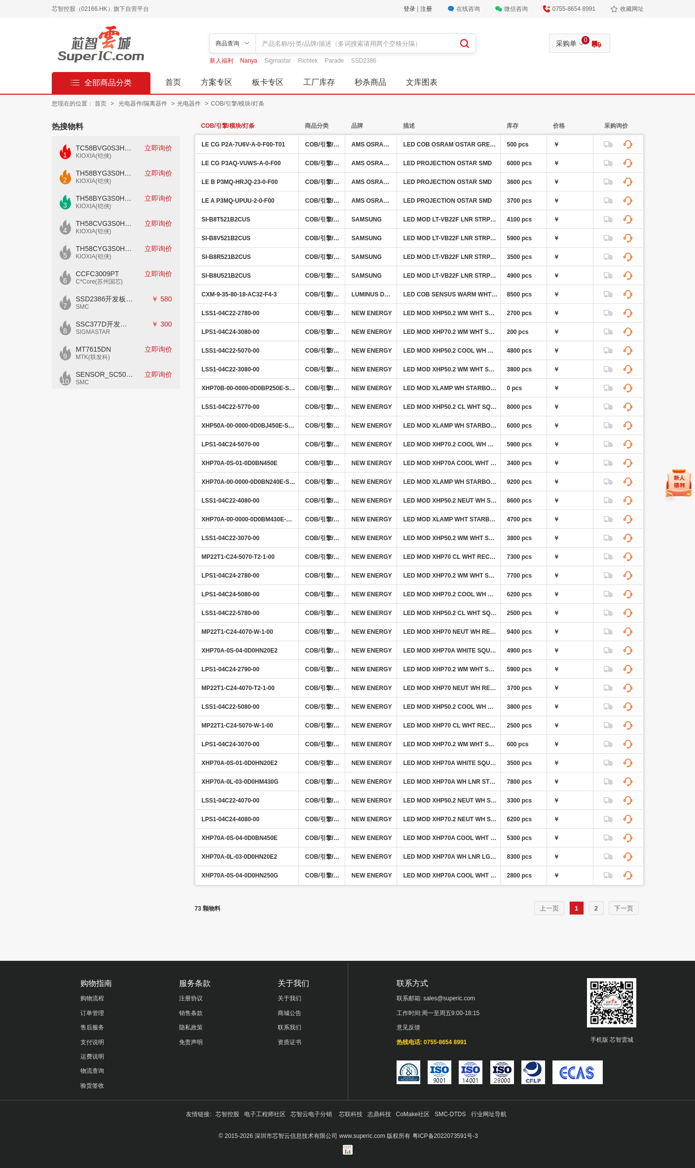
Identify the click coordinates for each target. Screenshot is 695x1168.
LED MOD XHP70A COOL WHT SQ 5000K (450, 463)
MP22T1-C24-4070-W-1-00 (237, 631)
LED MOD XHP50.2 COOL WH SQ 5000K (450, 350)
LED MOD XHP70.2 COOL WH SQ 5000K (450, 444)
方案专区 (216, 82)
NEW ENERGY (372, 313)
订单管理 (92, 1013)
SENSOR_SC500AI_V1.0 (105, 374)
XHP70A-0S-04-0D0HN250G (240, 875)
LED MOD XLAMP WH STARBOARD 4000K (450, 481)
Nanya (249, 60)
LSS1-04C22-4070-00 (230, 800)
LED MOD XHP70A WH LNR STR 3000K (450, 781)
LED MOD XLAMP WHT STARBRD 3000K (450, 519)
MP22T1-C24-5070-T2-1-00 (238, 556)
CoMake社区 (413, 1114)
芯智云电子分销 (312, 1114)
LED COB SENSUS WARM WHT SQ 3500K (450, 294)
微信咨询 (516, 8)
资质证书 (289, 1042)
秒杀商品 (370, 82)
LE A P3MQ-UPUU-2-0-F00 (238, 200)
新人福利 (222, 60)
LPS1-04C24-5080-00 (230, 594)
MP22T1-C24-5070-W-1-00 (237, 725)
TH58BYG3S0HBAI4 (105, 173)
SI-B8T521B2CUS (226, 219)
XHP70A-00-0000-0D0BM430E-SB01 (249, 519)
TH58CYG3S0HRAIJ (105, 249)
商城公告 (289, 1013)
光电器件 (189, 103)
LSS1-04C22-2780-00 (230, 313)
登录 (410, 8)
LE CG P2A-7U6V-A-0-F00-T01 (243, 144)
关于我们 (289, 998)
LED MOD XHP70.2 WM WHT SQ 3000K (450, 331)
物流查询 (92, 1070)
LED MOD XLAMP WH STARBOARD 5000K (450, 388)
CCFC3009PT (97, 274)
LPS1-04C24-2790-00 (230, 669)
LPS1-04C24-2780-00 (230, 575)
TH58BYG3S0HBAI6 (105, 198)
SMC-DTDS (450, 1114)
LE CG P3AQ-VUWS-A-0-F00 (241, 163)
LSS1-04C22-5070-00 (230, 350)
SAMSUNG (367, 219)
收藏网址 (632, 8)
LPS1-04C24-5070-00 (230, 444)
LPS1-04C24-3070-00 (230, 744)
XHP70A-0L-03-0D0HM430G (240, 781)
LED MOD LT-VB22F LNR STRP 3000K (450, 238)
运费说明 (92, 1056)
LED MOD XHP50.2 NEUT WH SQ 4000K (450, 500)
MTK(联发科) (93, 357)
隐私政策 (191, 1027)
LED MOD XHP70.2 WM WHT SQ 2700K (450, 575)
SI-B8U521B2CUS (226, 275)
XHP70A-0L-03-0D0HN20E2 (239, 856)
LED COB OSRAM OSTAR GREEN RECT (450, 144)
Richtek (308, 60)
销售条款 (191, 1013)
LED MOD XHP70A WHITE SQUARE (450, 650)
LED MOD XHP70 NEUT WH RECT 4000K (450, 631)
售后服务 (92, 1027)
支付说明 (92, 1042)
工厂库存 (319, 82)
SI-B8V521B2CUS (226, 238)
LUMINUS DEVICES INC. (373, 294)
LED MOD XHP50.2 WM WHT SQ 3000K (450, 369)
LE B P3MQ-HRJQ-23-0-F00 (240, 182)
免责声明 (191, 1042)
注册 (426, 8)
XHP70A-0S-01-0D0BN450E (240, 463)
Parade (335, 60)
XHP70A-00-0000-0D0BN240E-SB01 (249, 481)
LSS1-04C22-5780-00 (230, 613)
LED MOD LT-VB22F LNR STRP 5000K (450, 257)
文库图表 (422, 82)
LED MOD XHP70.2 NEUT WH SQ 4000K (450, 819)
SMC (82, 306)
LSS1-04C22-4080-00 (230, 500)
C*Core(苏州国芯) (99, 281)
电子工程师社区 (265, 1114)
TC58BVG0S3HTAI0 (105, 148)
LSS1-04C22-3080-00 (230, 369)
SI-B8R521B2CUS (226, 257)
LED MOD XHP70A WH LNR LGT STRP (450, 856)
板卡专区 (268, 82)
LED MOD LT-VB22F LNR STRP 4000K (450, 219)
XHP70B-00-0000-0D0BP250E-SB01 (249, 388)
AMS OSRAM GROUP (373, 144)
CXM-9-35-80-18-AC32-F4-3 (239, 294)
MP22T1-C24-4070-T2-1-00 (238, 688)
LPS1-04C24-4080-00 (230, 819)
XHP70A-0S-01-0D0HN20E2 (240, 763)
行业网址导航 (489, 1114)
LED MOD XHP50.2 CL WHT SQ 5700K (450, 406)
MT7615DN (93, 349)
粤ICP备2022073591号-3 (445, 1135)
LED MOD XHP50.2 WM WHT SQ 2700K (450, 313)
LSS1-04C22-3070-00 (230, 538)
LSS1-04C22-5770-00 (230, 406)
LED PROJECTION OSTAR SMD (447, 163)
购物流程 (92, 998)
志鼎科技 (379, 1114)
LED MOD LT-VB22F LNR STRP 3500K (450, 275)
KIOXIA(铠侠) (93, 155)
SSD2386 (363, 60)
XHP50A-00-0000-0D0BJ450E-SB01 (249, 425)
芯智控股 (227, 1114)
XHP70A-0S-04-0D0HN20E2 (240, 650)
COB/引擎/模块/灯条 (237, 103)
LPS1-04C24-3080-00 (230, 331)
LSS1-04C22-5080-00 (230, 706)
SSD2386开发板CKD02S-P (105, 299)
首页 (173, 82)
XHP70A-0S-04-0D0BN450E (240, 838)
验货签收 (92, 1085)
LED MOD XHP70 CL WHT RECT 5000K (450, 556)
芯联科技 (351, 1114)
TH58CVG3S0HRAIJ (105, 223)
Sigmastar (278, 60)
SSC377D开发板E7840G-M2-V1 (105, 324)
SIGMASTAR (93, 331)
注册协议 (191, 998)
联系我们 (289, 1027)
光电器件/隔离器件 (143, 103)
